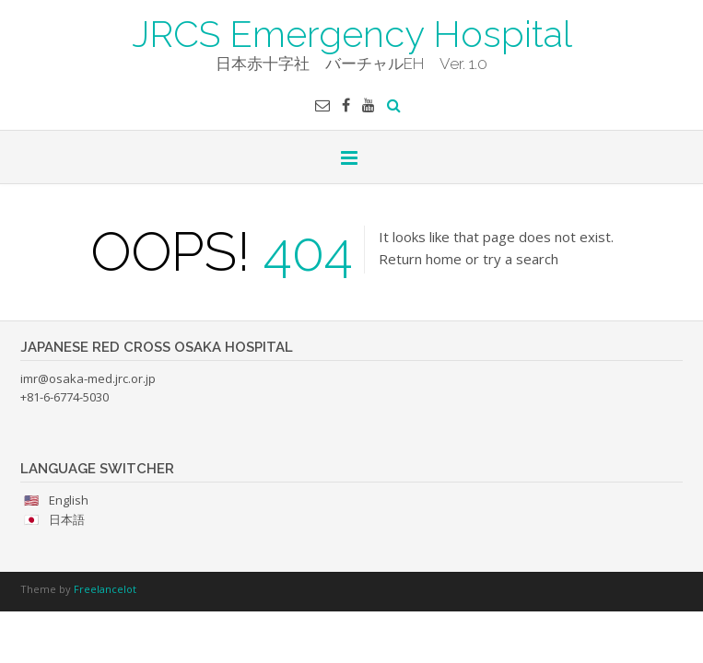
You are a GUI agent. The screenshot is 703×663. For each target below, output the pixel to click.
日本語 (67, 519)
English (68, 500)
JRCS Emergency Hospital (352, 32)
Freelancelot (105, 589)
